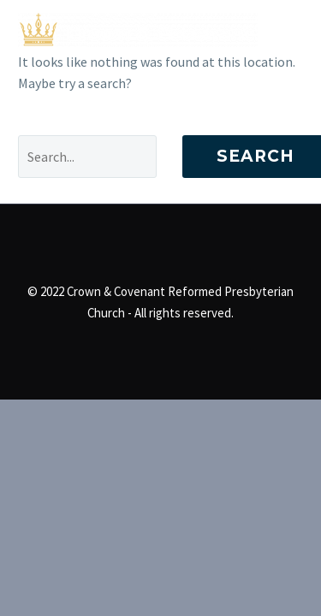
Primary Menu (287, 30)
